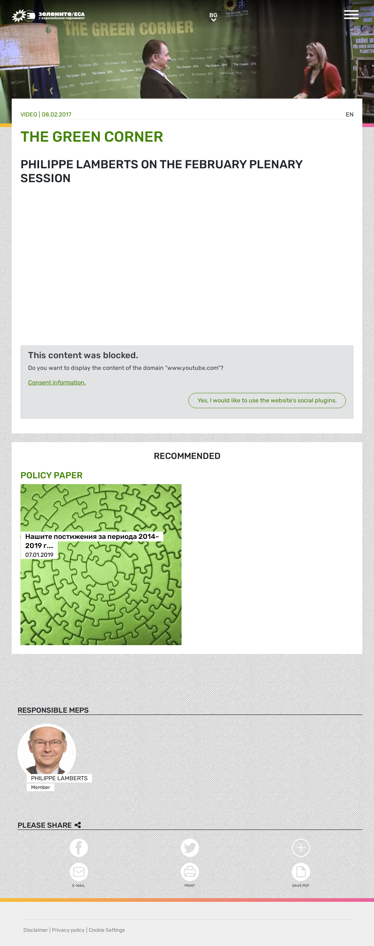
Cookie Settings (107, 930)
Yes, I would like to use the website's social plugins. (267, 400)
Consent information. (57, 382)
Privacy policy (68, 930)
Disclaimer (35, 930)
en (350, 114)
